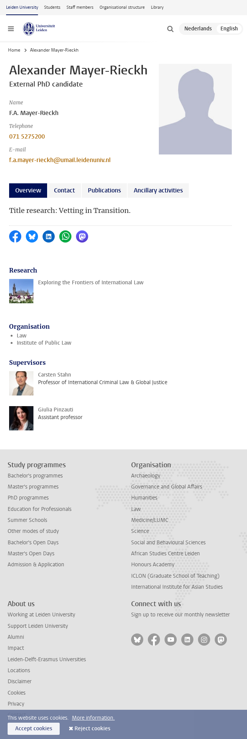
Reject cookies (92, 728)
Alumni (16, 637)
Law (22, 335)
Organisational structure (122, 7)
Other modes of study (33, 531)
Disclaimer (20, 681)
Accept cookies (33, 728)
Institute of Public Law (44, 343)
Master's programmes (33, 486)
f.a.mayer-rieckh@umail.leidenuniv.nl (60, 160)
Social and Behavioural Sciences (168, 542)
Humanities (144, 497)
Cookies (16, 692)
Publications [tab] (104, 190)
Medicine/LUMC (149, 520)
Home (14, 50)
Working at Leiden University (41, 614)
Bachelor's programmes (35, 475)
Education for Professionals (39, 509)
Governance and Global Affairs (166, 486)
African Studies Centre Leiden (165, 553)
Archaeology (145, 475)
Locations (19, 670)
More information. (93, 718)
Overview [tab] (28, 190)
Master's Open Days (31, 553)
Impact (16, 648)
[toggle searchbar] (170, 28)
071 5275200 (27, 136)
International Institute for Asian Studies (177, 587)
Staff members (79, 7)
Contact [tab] (64, 190)
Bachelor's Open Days (33, 542)
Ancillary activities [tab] (158, 190)
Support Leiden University (38, 626)
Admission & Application (36, 564)
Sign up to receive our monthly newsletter (180, 614)
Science (140, 531)
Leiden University (22, 7)
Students (52, 7)
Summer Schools (27, 520)
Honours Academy (152, 564)
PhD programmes (28, 497)
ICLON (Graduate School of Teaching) (175, 576)
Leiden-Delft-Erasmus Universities (47, 659)
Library (157, 7)
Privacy (16, 703)
